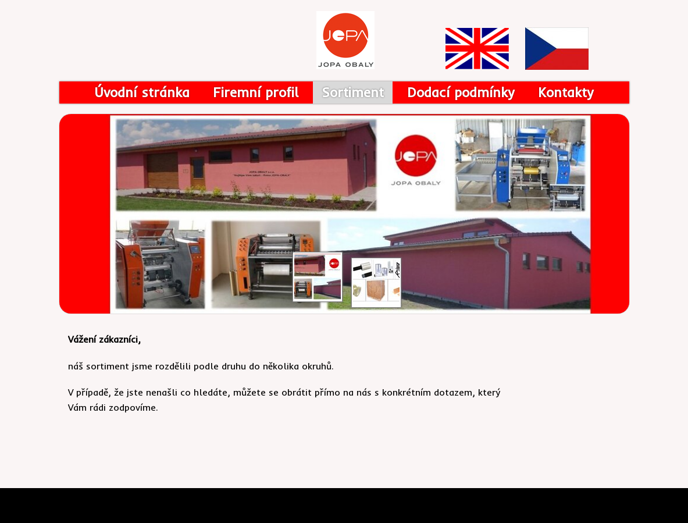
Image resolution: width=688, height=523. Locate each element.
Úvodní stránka (142, 92)
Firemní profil (255, 92)
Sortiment (353, 92)
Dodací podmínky (461, 92)
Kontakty (566, 92)
